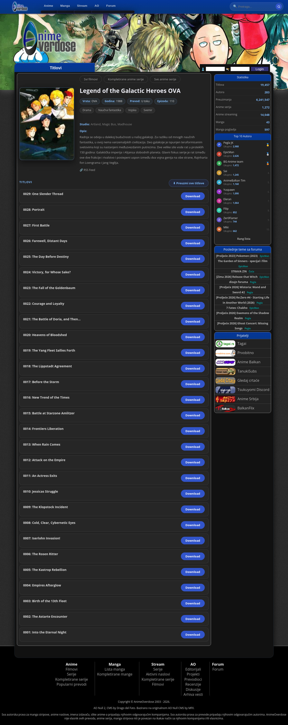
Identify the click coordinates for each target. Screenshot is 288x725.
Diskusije (193, 689)
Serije (71, 674)
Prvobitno (235, 353)
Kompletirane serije (71, 679)
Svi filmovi (91, 79)
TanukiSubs (236, 371)
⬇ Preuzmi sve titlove (188, 183)
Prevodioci (193, 679)
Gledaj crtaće (237, 380)
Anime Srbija (237, 399)
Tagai (231, 343)
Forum (111, 5)
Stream (82, 5)
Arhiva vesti (193, 694)
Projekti (193, 674)
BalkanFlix (235, 408)
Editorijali (193, 669)
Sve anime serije (165, 79)
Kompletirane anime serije (126, 79)
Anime (48, 5)
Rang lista (243, 239)
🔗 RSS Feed (87, 170)
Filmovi (72, 669)
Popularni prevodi (72, 684)
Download (192, 196)
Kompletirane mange (114, 674)
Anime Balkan (238, 362)
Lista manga (115, 669)
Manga (65, 5)
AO (96, 5)
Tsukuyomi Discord (242, 389)
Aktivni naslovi (158, 674)
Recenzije (193, 684)
